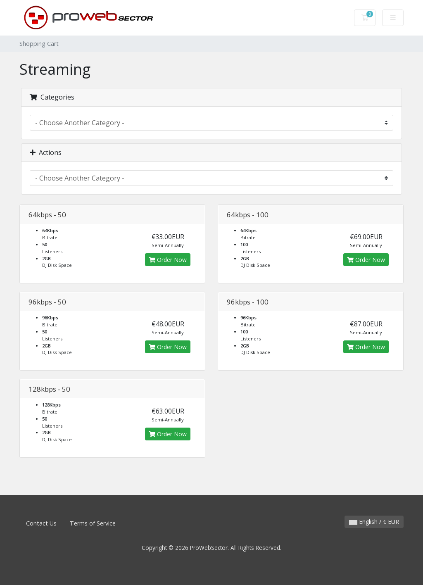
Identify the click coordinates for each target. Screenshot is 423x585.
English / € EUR (374, 522)
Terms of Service (93, 523)
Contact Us (41, 523)
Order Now (168, 260)
